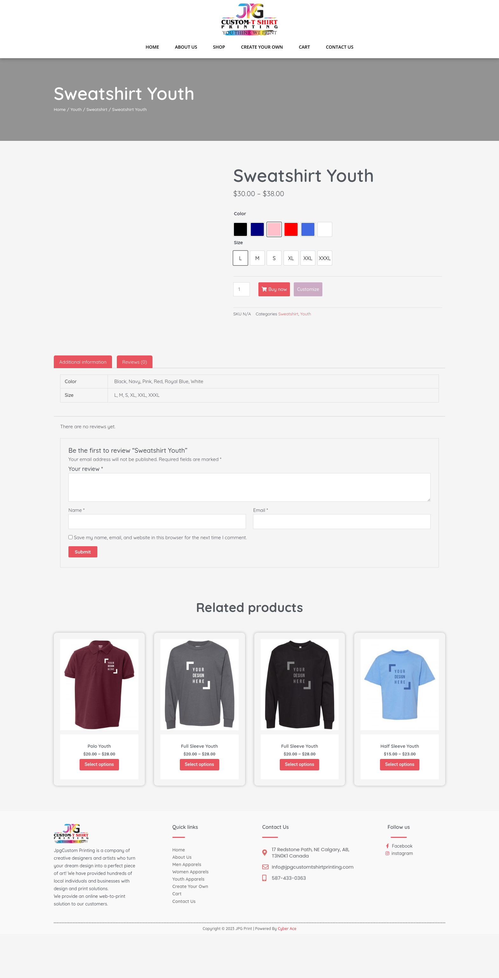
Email (260, 552)
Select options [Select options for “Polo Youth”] (99, 808)
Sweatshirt (98, 109)
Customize (310, 289)
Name (76, 552)
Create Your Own (262, 47)
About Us (186, 47)
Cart (304, 47)
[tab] (84, 404)
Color (240, 213)
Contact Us (340, 47)
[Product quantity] (241, 289)
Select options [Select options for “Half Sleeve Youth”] (399, 808)
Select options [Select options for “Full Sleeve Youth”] (199, 808)
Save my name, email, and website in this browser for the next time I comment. (160, 580)
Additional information (84, 404)
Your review (85, 511)
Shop (219, 47)
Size (238, 242)
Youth (77, 109)
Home (152, 47)
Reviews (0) (137, 404)
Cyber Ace (287, 972)
